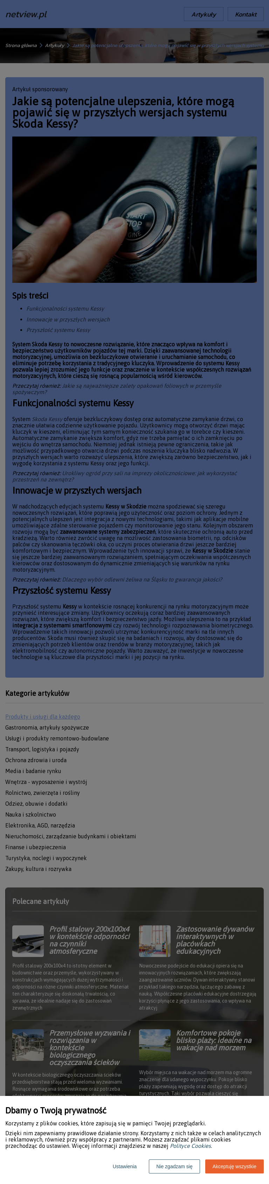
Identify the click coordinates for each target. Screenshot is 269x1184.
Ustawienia (125, 1166)
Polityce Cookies (190, 1146)
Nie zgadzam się (174, 1166)
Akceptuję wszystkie (234, 1166)
